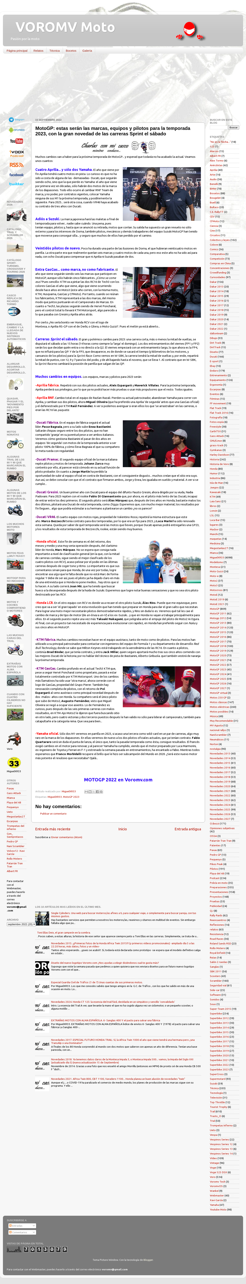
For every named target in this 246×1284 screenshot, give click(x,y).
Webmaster (217, 1195)
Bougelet (215, 197)
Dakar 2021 (217, 324)
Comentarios (18, 1232)
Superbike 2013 (219, 1022)
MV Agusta (216, 725)
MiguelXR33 (55, 796)
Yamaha (214, 1204)
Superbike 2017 (219, 1041)
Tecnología (216, 1092)
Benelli (214, 183)
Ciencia (214, 225)
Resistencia (216, 934)
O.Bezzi (214, 823)
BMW (213, 188)
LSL (212, 515)
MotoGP (214, 608)
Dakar (213, 281)
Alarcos (214, 151)
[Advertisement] (120, 86)
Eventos (214, 394)
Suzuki (213, 1083)
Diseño (214, 351)
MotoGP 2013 (218, 622)
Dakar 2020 (217, 319)
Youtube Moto (218, 1209)
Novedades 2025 (220, 809)
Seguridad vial (218, 985)
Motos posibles (219, 711)
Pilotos (214, 868)
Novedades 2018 (220, 776)
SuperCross (217, 1074)
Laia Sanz (215, 501)
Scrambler (216, 980)
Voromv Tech (217, 1181)
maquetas (216, 538)
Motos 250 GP (218, 697)
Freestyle (215, 426)
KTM (212, 496)
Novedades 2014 (220, 758)
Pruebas (215, 901)
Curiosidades (217, 277)
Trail (212, 1111)
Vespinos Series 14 (221, 1153)
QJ (211, 910)
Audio (213, 179)
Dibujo (213, 338)
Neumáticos (217, 739)
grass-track (216, 445)
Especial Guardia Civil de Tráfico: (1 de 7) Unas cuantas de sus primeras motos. (97, 982)
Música (214, 716)
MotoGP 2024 (218, 674)
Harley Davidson (219, 454)
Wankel (214, 1190)
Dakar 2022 (217, 328)
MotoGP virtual (218, 692)
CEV (212, 216)
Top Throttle (217, 1102)
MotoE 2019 (217, 599)
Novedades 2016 (220, 767)
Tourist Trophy (218, 1106)
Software (215, 994)
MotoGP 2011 (218, 613)
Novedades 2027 (220, 818)
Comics (214, 249)
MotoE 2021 (217, 604)
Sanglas (214, 966)
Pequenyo (13, 807)
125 (212, 146)
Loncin (213, 510)
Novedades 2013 (220, 753)
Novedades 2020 (220, 786)
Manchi (214, 534)
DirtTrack (215, 347)
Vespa (213, 1134)
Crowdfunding (218, 272)
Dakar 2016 (217, 300)
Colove (214, 244)
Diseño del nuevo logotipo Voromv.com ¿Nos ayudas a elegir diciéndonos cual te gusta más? (105, 962)
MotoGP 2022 (218, 664)
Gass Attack (14, 793)
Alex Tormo (217, 160)
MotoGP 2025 (218, 678)
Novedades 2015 (220, 762)
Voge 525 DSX (218, 1172)
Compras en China (220, 263)
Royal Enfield (217, 952)
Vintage (214, 1162)
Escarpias (12, 821)
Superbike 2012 (219, 1018)
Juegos (214, 487)
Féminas (215, 398)
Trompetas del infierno (15, 827)
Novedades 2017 (220, 772)
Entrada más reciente (52, 829)
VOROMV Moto (62, 26)
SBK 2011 (216, 971)
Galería (87, 50)
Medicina (215, 543)
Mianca (11, 797)
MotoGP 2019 (218, 650)
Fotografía (216, 417)
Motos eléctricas (219, 706)
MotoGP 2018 (218, 646)
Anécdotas (216, 165)
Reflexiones (217, 924)
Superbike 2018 (219, 1046)
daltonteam (216, 333)
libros (213, 506)
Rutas (213, 957)
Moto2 (214, 580)
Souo (213, 1004)
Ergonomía (216, 384)
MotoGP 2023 (71, 796)
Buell (213, 202)
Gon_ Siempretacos (15, 835)
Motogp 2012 (218, 618)
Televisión (216, 1097)
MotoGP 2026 (218, 683)
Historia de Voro (219, 464)
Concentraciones (219, 268)
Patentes (215, 845)
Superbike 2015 (219, 1032)
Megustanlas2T (16, 816)
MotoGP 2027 (218, 688)
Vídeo (213, 1158)
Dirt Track (215, 342)
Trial (212, 1120)
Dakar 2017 (217, 305)
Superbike (216, 1013)
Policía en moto (219, 882)
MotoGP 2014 (218, 627)
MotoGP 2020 (218, 655)
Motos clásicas (218, 702)
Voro (213, 1176)
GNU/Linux (216, 440)
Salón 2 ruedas (218, 962)
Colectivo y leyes (220, 239)
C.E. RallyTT (217, 211)
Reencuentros (218, 920)
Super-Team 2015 (220, 1008)
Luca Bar (215, 520)
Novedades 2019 (220, 781)
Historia (214, 459)
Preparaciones (218, 887)
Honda (213, 468)
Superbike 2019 (219, 1050)
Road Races (217, 938)
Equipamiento (218, 380)
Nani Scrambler (15, 846)
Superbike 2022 (219, 1064)
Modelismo (216, 562)
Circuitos (215, 235)
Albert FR (12, 871)
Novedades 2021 (220, 790)
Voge (213, 1167)
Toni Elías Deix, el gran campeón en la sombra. (64, 932)
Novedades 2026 (220, 814)
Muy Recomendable (221, 720)
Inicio (122, 829)
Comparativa (217, 254)
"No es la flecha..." (220, 141)
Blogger (148, 1259)
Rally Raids (216, 915)
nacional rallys (218, 730)
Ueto (10, 811)
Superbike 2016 (219, 1036)
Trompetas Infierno (221, 1125)
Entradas (15, 1225)
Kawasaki (215, 492)
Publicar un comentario (53, 813)
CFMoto (214, 221)
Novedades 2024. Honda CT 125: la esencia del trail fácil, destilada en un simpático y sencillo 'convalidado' (113, 1001)
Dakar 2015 (217, 295)
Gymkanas (216, 450)
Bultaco (214, 207)
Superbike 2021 (219, 1060)
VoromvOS (216, 1186)
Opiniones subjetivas (222, 828)
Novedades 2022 (220, 795)
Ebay (213, 365)
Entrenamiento (218, 375)
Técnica (54, 50)
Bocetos (71, 50)
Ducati (213, 356)
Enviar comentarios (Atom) (66, 837)
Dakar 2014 (217, 291)
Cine (212, 230)
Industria (215, 478)
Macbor (214, 529)
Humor (214, 473)
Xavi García (216, 1200)
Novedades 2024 (220, 804)
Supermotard (218, 1078)
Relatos (39, 50)
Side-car (215, 990)
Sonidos (214, 999)
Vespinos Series (219, 1139)
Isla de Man (216, 482)
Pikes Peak (216, 864)
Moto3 (214, 585)
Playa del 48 (14, 802)
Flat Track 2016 (219, 412)
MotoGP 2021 (218, 660)
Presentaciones (219, 892)
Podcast (214, 878)
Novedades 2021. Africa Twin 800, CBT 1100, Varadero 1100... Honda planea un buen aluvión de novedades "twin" (118, 1078)
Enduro (214, 370)
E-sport (214, 361)
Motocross (216, 590)
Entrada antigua (188, 829)
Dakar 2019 (217, 314)
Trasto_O (215, 1116)
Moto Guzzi (216, 571)
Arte (212, 174)
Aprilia (213, 169)
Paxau (10, 788)
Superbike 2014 (219, 1027)
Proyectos (216, 896)
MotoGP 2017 (218, 641)
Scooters (215, 976)
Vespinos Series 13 (221, 1148)
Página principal (17, 50)
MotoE (213, 594)
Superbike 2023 (219, 1069)
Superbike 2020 (219, 1055)
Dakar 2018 (217, 309)
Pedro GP (12, 841)
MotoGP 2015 (218, 632)
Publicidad (216, 906)
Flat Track (215, 408)
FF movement (218, 403)
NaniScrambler (218, 734)
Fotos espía (217, 421)
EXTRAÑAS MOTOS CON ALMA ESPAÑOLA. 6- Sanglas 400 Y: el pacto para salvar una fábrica (105, 1020)
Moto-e (214, 576)
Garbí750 (215, 431)
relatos (214, 929)
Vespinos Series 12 (221, 1144)
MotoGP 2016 (218, 636)
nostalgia (215, 748)
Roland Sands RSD (220, 943)
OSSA (213, 836)
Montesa (215, 566)
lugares (214, 524)
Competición (217, 258)
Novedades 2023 (220, 800)
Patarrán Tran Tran (221, 840)
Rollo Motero (14, 858)
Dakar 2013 (217, 286)
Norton (214, 744)
